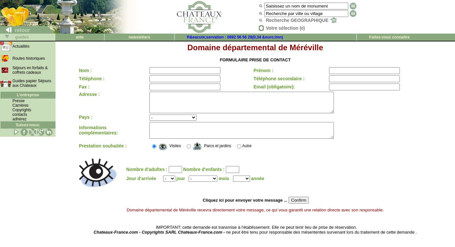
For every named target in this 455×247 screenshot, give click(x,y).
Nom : (85, 70)
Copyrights (21, 110)
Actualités (20, 46)
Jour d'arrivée (141, 185)
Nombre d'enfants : (204, 176)
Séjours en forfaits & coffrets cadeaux (30, 70)
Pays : (85, 121)
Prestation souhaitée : (103, 152)
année (257, 185)
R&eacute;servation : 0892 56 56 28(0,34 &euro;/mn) (235, 37)
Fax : (84, 86)
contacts (19, 114)
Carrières (20, 105)
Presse (18, 101)
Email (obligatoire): (272, 86)
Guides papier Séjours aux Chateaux (31, 83)
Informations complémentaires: (98, 136)
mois (224, 185)
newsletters (139, 37)
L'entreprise (28, 95)
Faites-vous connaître (389, 37)
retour (15, 30)
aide (80, 37)
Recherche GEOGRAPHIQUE (301, 20)
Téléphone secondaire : (277, 78)
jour (181, 185)
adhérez (19, 119)
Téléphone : (92, 78)
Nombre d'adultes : (147, 176)
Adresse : (89, 94)
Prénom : (262, 70)
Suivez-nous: (28, 125)
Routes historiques (28, 58)
